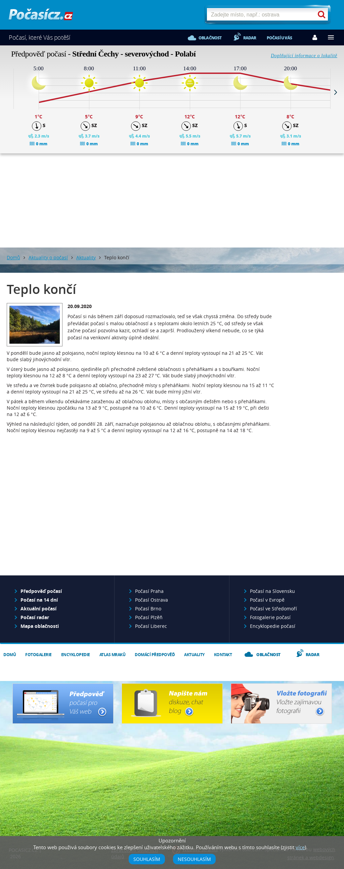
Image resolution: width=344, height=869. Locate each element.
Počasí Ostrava (151, 600)
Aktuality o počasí (48, 257)
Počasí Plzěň (149, 617)
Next (336, 92)
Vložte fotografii (281, 703)
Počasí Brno (148, 608)
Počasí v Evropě (267, 600)
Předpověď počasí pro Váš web (63, 703)
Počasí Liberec (151, 626)
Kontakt (223, 654)
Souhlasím (146, 859)
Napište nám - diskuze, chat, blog (172, 703)
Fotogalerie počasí (270, 617)
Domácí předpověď (155, 654)
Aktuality (86, 257)
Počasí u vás (279, 38)
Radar (249, 38)
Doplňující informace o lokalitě (304, 55)
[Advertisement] (172, 200)
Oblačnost (210, 38)
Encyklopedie (75, 654)
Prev (8, 92)
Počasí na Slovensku (272, 591)
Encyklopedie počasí (272, 626)
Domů (13, 257)
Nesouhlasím (194, 859)
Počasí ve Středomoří (273, 608)
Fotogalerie (38, 654)
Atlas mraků (112, 654)
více (300, 847)
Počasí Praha (149, 591)
